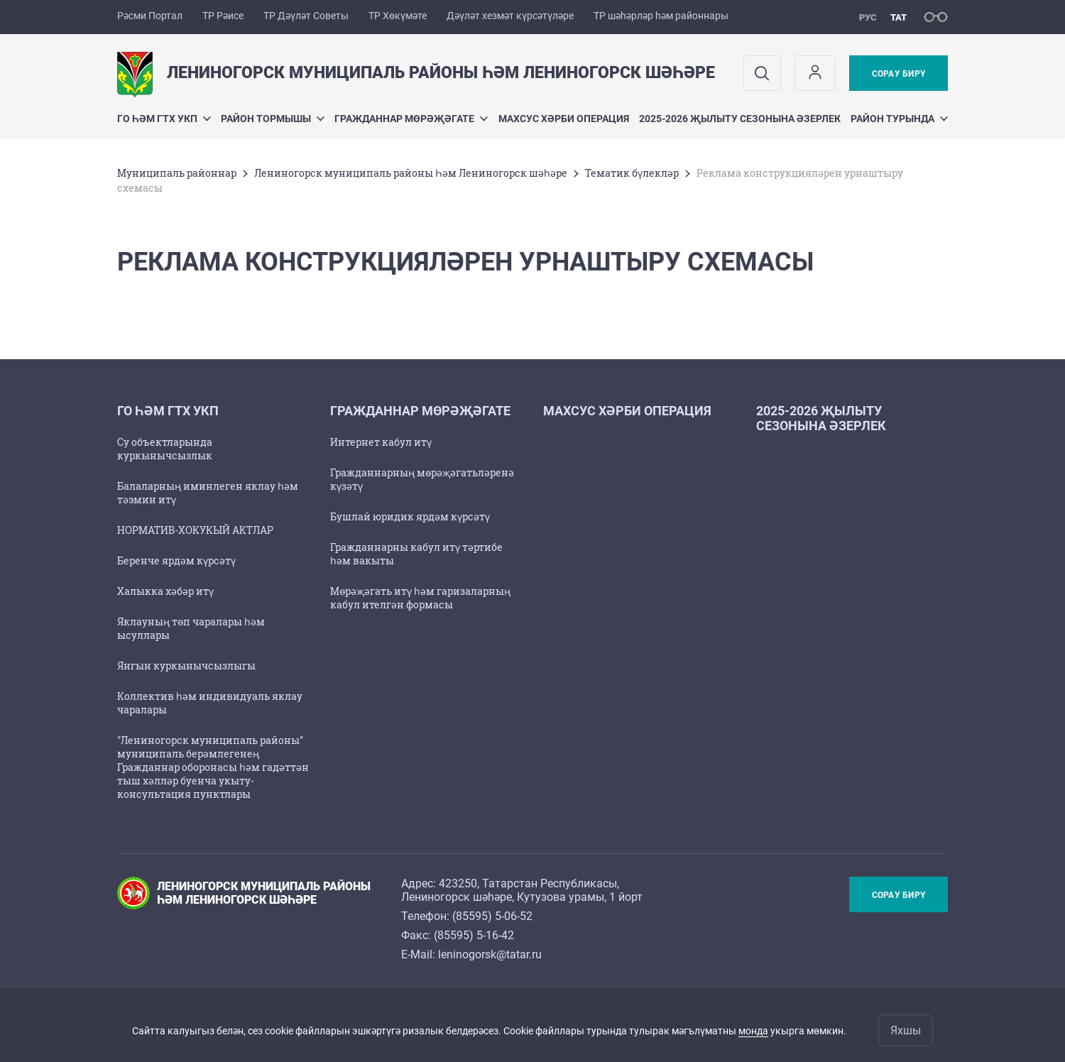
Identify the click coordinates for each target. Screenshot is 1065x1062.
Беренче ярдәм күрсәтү (176, 560)
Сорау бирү (898, 74)
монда (753, 1030)
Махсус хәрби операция (563, 118)
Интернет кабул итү (381, 442)
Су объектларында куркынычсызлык (164, 448)
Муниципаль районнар (176, 173)
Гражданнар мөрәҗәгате (411, 118)
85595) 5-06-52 (494, 916)
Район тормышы (272, 118)
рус (868, 17)
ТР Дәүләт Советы (306, 15)
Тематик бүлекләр (632, 173)
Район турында (899, 118)
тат (898, 17)
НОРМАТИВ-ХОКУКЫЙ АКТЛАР (195, 530)
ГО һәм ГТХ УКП (164, 118)
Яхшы (905, 1030)
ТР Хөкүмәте (397, 15)
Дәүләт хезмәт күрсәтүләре (510, 15)
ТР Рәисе (223, 15)
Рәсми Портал (149, 15)
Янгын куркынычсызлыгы (186, 665)
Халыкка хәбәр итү (165, 591)
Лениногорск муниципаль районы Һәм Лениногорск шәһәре (410, 173)
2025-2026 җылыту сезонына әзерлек (740, 118)
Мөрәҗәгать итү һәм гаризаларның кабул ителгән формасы (420, 597)
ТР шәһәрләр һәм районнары (661, 15)
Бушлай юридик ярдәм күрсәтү (410, 516)
